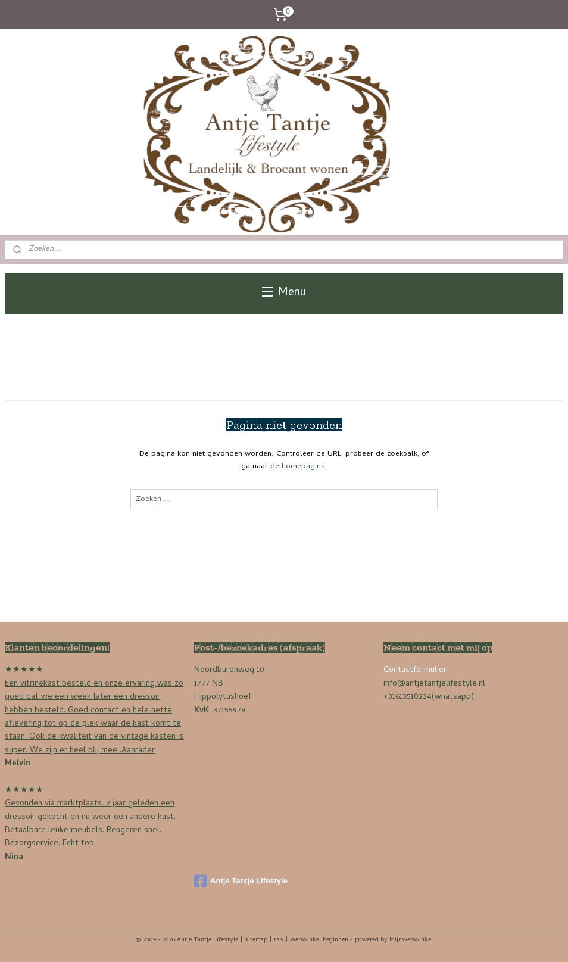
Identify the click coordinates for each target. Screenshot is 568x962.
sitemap (256, 940)
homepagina (303, 466)
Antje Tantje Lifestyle (241, 881)
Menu (284, 293)
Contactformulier (415, 670)
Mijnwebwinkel (411, 940)
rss (278, 940)
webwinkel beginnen (319, 940)
